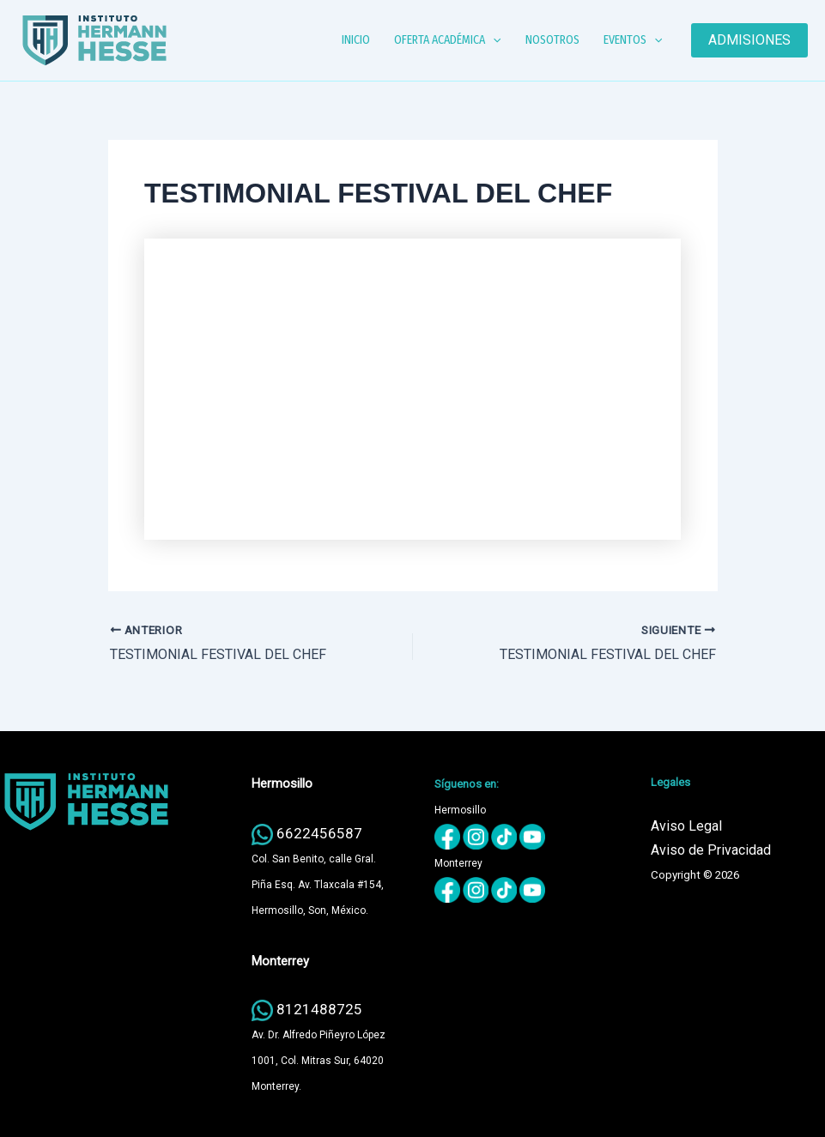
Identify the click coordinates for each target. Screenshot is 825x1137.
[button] (492, 40)
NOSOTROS (552, 40)
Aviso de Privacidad (711, 850)
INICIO (356, 40)
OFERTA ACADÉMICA (447, 40)
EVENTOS (633, 40)
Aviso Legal (686, 826)
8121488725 (319, 1009)
